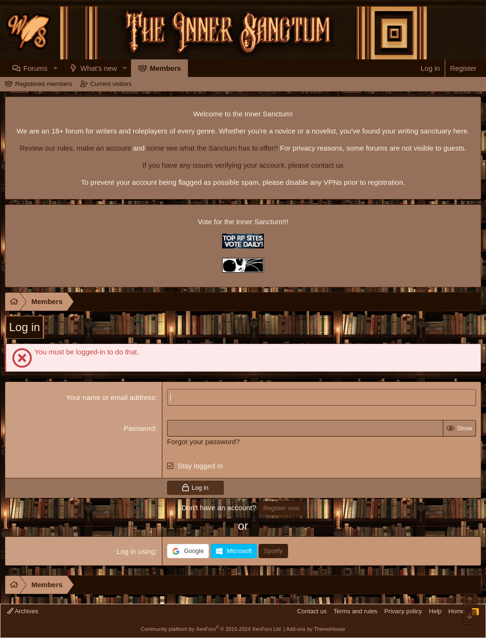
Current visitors (110, 83)
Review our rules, (47, 148)
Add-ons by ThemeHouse (316, 629)
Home (457, 611)
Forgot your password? (203, 442)
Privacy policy (403, 611)
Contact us (312, 611)
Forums (54, 68)
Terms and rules (355, 611)
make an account (103, 148)
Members (183, 68)
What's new (117, 68)
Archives (22, 611)
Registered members (44, 83)
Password (139, 428)
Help (435, 611)
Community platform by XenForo (211, 629)
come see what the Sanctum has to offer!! (212, 148)
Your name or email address (110, 397)
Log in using (136, 551)
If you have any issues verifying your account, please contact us (243, 165)
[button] (73, 68)
